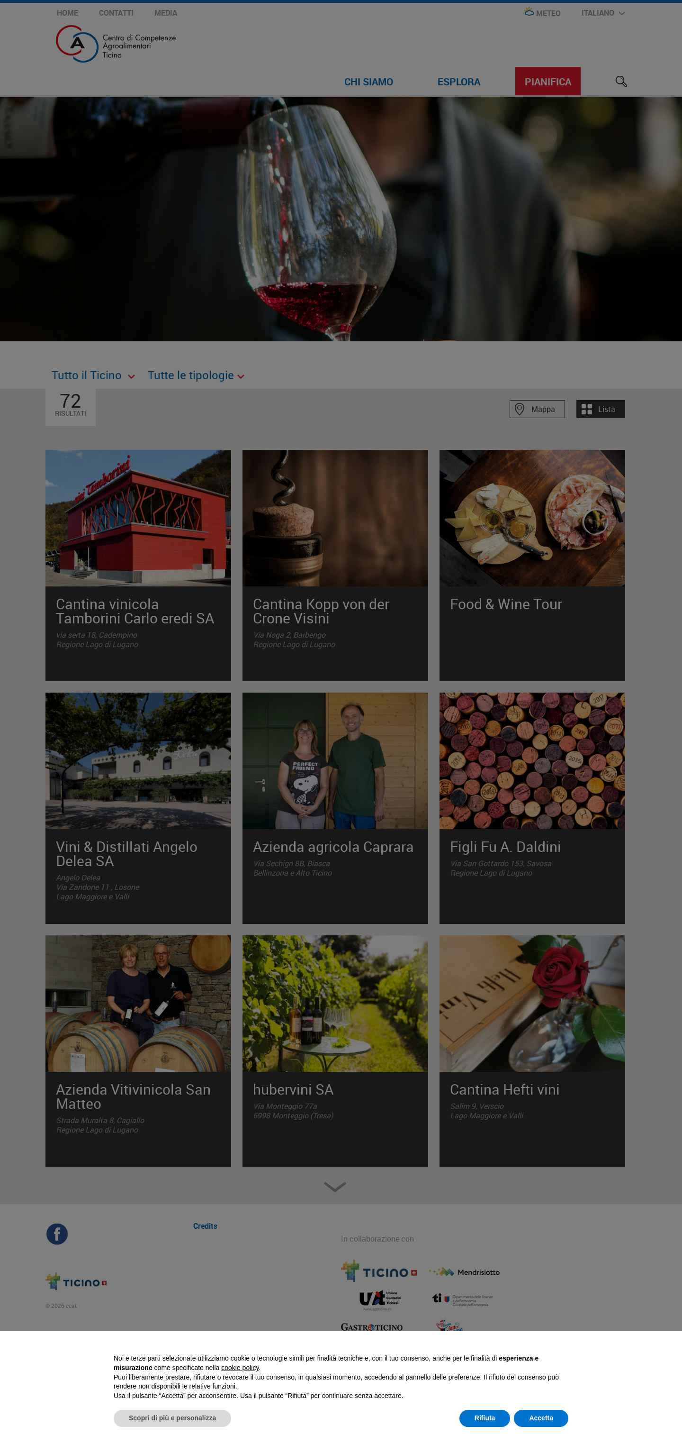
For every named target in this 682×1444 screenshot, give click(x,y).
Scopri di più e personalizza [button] (172, 1418)
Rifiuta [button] (485, 1418)
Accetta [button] (541, 1418)
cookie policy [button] (240, 1367)
